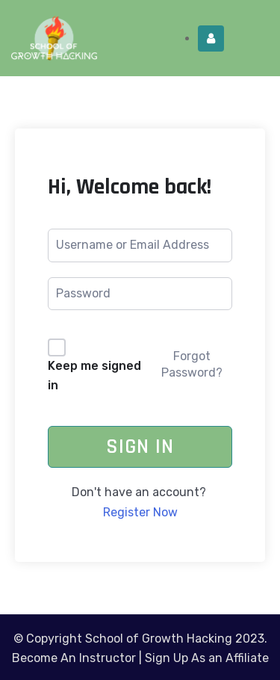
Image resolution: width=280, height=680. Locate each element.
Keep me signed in (94, 375)
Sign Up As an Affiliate (207, 658)
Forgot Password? (192, 364)
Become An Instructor (74, 658)
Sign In (140, 446)
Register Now (140, 512)
